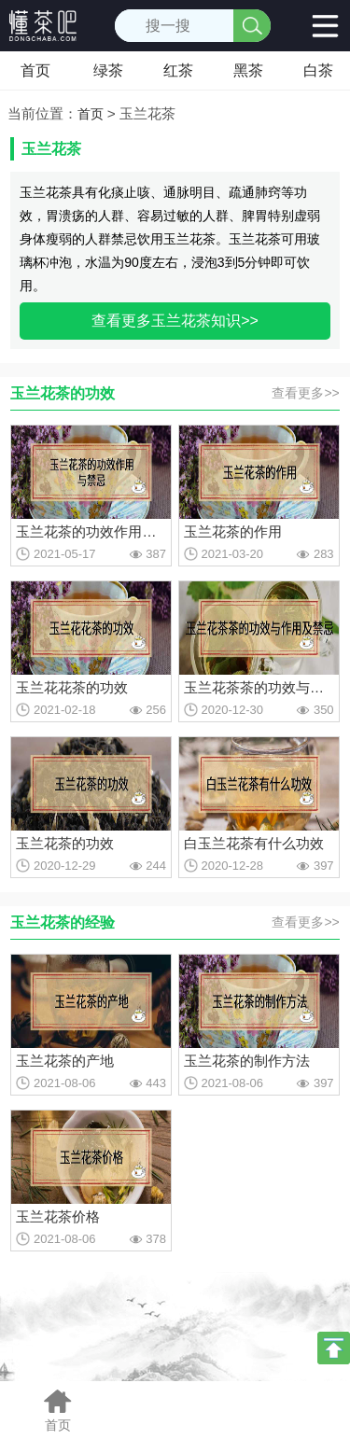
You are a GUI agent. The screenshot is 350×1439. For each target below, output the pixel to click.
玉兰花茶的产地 (65, 1061)
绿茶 (108, 70)
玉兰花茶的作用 (233, 531)
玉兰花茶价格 (58, 1216)
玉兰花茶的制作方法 (247, 1061)
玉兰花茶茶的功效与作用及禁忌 (259, 687)
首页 (35, 70)
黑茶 (248, 70)
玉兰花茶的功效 (65, 843)
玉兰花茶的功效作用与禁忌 (91, 531)
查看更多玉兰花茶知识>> (175, 320)
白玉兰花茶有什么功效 (254, 843)
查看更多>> (305, 392)
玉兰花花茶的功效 (72, 687)
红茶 (178, 70)
